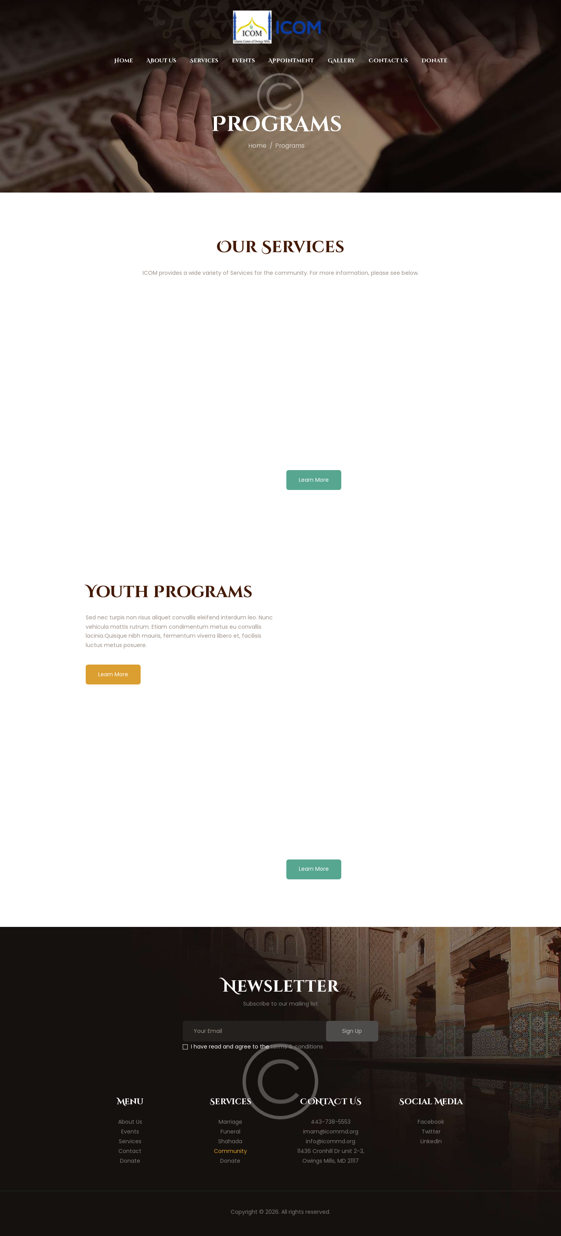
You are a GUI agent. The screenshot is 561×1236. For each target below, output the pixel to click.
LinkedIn (431, 1141)
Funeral (230, 1131)
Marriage (230, 1122)
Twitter (431, 1131)
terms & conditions (297, 1046)
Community (230, 1151)
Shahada (230, 1141)
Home (257, 145)
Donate (130, 1161)
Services (130, 1141)
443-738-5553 (331, 1122)
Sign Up (352, 1031)
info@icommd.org (330, 1141)
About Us (130, 1122)
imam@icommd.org (330, 1131)
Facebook (431, 1122)
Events (130, 1131)
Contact (129, 1151)
